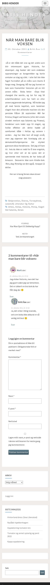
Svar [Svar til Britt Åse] (13, 324)
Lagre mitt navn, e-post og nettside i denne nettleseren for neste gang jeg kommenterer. (24, 441)
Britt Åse (35, 49)
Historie (26, 206)
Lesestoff (9, 203)
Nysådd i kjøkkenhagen (17, 522)
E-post (12, 408)
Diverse (24, 200)
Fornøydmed (35, 200)
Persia (34, 206)
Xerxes (21, 210)
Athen (11, 206)
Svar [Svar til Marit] (12, 296)
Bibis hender (10, 3)
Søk (7, 568)
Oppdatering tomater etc (19, 528)
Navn (11, 396)
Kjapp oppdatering (16, 541)
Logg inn (9, 496)
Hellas (18, 206)
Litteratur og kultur (24, 203)
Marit (19, 270)
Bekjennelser (14, 200)
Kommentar (14, 357)
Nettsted (12, 421)
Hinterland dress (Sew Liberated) (22, 517)
